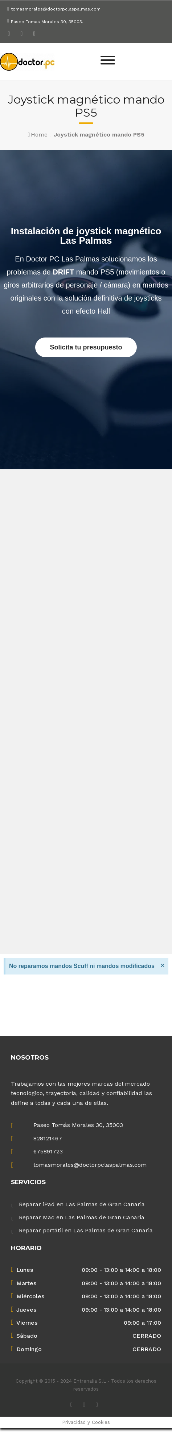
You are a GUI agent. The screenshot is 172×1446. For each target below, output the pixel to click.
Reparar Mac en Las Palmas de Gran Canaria (81, 1217)
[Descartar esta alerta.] (162, 965)
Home (39, 134)
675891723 (48, 1151)
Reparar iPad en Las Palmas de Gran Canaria (82, 1204)
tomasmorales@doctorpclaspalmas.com (56, 9)
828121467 (47, 1138)
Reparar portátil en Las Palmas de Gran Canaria (86, 1230)
